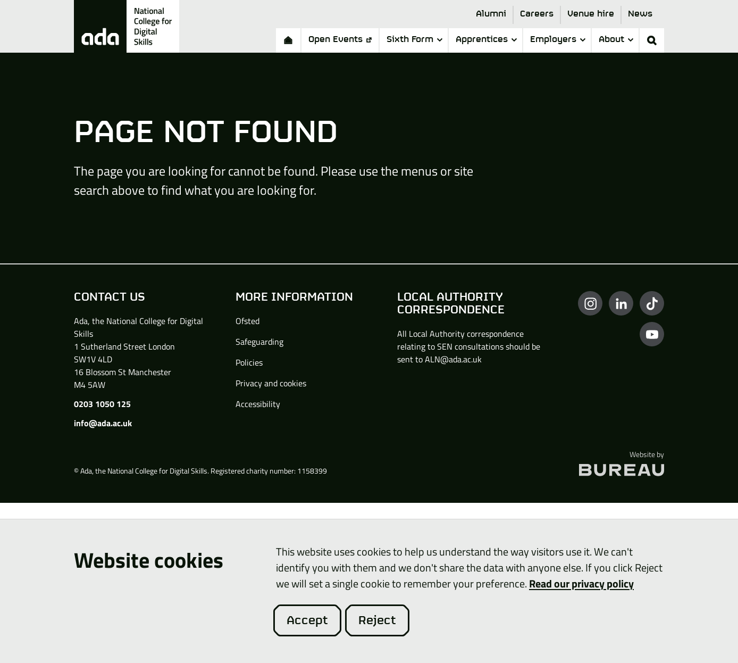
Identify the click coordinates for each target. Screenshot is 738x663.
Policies (249, 362)
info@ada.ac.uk (103, 423)
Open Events (340, 40)
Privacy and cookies (271, 383)
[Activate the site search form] (652, 40)
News (640, 14)
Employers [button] (557, 40)
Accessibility (258, 404)
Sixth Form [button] (414, 40)
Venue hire (590, 14)
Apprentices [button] (486, 40)
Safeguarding (259, 341)
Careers (537, 14)
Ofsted (247, 321)
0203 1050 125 (102, 404)
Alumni (491, 14)
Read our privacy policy (581, 583)
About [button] (616, 40)
